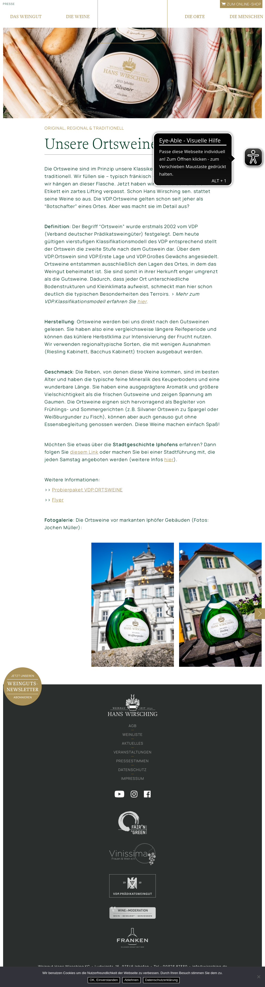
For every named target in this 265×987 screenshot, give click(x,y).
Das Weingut (26, 16)
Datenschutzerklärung (161, 980)
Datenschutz (132, 769)
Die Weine (78, 16)
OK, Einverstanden (104, 980)
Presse (9, 4)
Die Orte (195, 16)
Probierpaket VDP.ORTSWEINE (87, 490)
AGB (133, 725)
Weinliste (132, 734)
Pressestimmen (132, 760)
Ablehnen (131, 980)
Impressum (132, 778)
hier (141, 301)
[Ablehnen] (258, 976)
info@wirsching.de (209, 966)
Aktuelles (132, 743)
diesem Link (84, 452)
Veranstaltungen (133, 752)
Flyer (58, 500)
